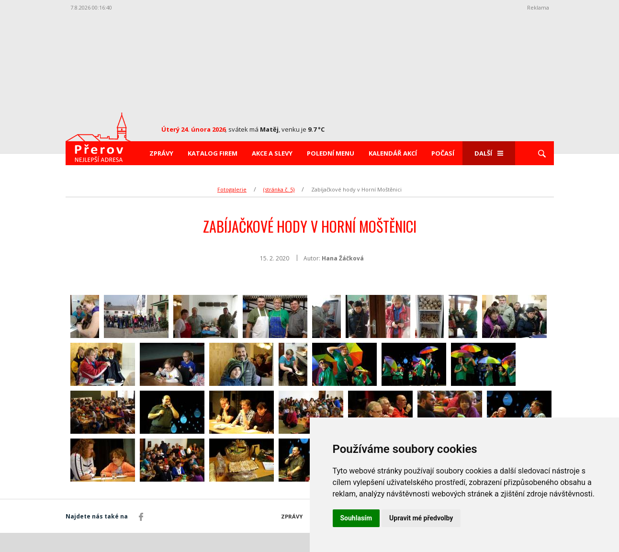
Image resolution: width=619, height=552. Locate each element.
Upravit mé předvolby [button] (421, 518)
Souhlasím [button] (356, 518)
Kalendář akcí (393, 153)
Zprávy (161, 153)
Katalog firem (212, 153)
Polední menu (330, 153)
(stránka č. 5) (278, 189)
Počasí (442, 153)
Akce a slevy (272, 153)
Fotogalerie (232, 189)
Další (488, 153)
